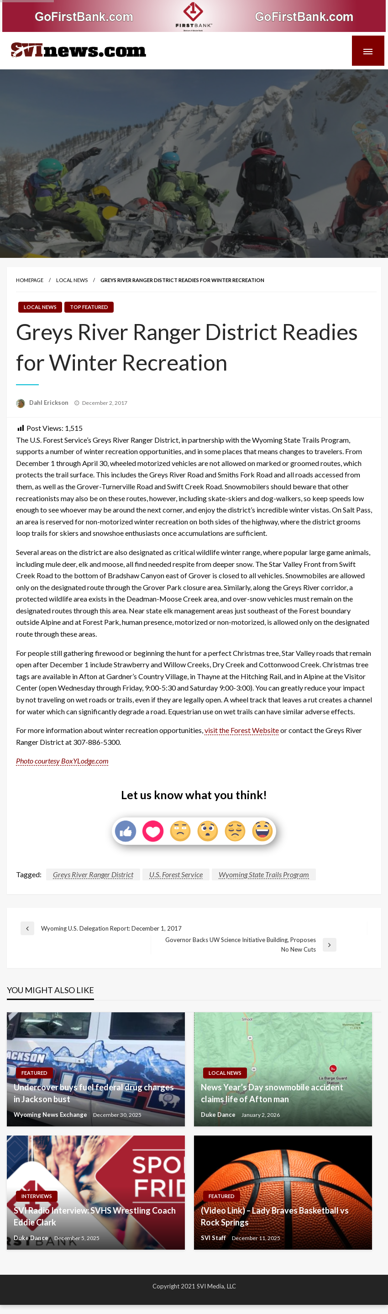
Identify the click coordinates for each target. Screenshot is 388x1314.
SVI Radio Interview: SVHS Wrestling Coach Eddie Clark (95, 1216)
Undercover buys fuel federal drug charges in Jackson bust (94, 1093)
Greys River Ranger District (93, 874)
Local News (72, 280)
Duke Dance (219, 1114)
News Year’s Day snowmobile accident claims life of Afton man (272, 1093)
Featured (34, 1073)
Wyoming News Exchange (51, 1114)
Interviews (36, 1196)
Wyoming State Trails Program (264, 874)
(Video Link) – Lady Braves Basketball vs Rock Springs (275, 1216)
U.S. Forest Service (176, 874)
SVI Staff (214, 1237)
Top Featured (89, 307)
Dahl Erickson (49, 402)
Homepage (29, 280)
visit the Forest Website (241, 730)
